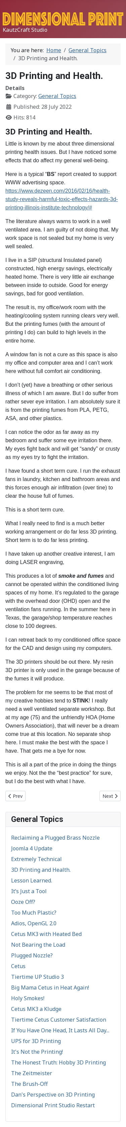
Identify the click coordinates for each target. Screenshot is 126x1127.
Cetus (18, 966)
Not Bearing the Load (38, 944)
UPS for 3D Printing (36, 1041)
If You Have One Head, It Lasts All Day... (60, 1030)
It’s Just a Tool (29, 891)
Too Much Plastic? (33, 912)
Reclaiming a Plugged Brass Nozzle (55, 837)
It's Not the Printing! (37, 1051)
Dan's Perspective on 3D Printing (53, 1094)
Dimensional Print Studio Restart (53, 1105)
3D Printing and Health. (41, 869)
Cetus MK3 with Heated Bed (46, 934)
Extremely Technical (36, 859)
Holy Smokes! (27, 998)
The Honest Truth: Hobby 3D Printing (58, 1062)
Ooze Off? (23, 902)
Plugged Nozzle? (32, 955)
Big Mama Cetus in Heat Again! (50, 987)
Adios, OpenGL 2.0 (33, 923)
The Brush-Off (29, 1084)
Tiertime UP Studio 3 (37, 976)
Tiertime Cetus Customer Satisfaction (58, 1019)
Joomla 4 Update (31, 848)
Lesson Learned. (31, 880)
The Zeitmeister (31, 1073)
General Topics (57, 96)
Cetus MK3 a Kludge (36, 1009)
